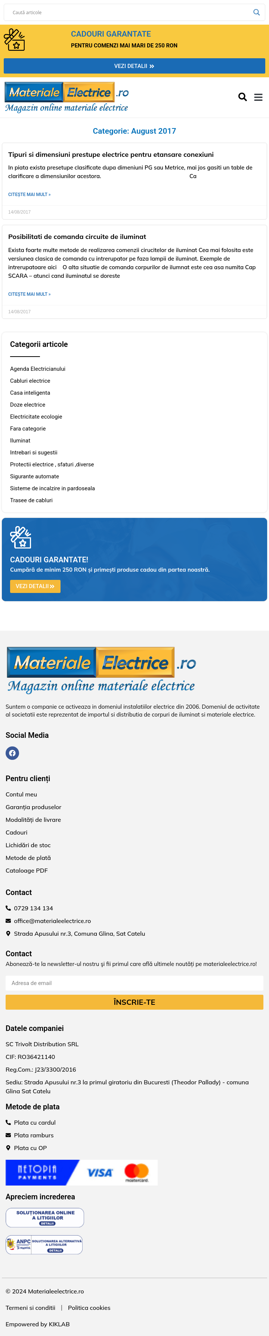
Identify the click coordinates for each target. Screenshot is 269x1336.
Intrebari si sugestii (34, 452)
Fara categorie (28, 428)
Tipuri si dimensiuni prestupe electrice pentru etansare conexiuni (111, 154)
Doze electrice (27, 404)
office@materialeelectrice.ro (52, 921)
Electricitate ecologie (36, 416)
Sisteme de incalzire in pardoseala (52, 488)
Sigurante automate (34, 476)
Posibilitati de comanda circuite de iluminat (77, 236)
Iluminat (20, 440)
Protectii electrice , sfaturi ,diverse (52, 464)
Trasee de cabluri (31, 500)
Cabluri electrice (30, 381)
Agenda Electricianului (37, 369)
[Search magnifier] (256, 12)
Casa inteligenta (30, 392)
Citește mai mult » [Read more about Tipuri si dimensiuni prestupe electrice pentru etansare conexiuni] (29, 194)
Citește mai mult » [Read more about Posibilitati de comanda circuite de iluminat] (29, 294)
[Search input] (131, 12)
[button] (258, 97)
